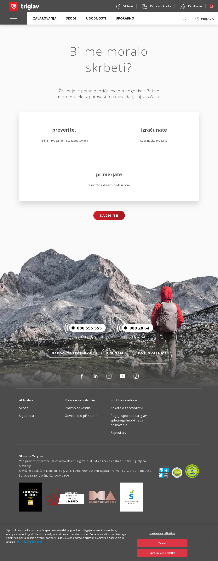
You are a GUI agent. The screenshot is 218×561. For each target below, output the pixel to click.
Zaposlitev (119, 433)
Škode (71, 18)
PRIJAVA (207, 19)
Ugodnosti (96, 18)
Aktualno (26, 400)
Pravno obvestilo (78, 408)
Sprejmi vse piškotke (162, 553)
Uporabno (125, 18)
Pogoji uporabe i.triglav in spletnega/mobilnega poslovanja (131, 420)
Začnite (109, 215)
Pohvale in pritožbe (80, 400)
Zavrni (162, 543)
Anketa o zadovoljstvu (127, 408)
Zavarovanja (44, 18)
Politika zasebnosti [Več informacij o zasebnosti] (29, 541)
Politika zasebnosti (125, 400)
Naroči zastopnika (71, 359)
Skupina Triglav (31, 456)
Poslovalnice (152, 359)
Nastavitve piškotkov (162, 533)
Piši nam (114, 359)
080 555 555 (85, 333)
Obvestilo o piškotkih (81, 416)
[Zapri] (212, 542)
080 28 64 (135, 333)
